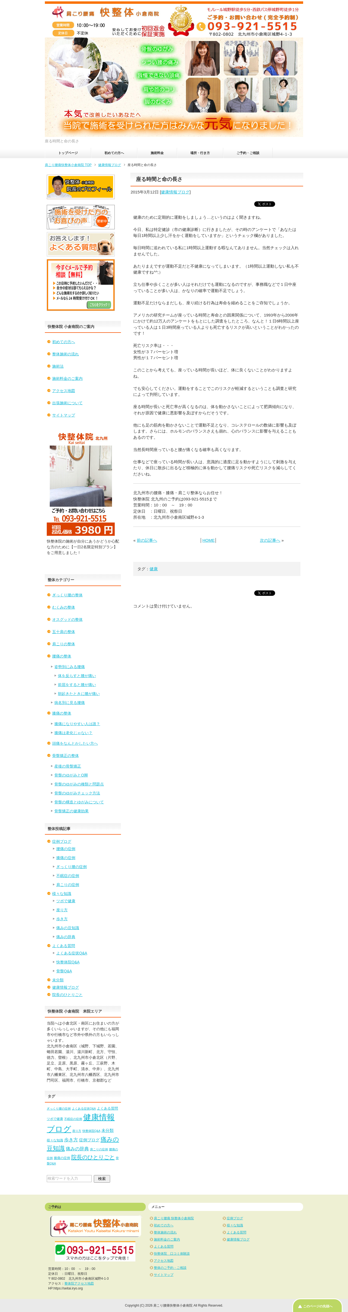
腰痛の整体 (61, 656)
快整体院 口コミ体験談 (172, 1253)
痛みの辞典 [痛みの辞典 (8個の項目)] (77, 1148)
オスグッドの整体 (67, 619)
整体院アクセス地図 (79, 1283)
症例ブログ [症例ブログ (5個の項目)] (89, 1140)
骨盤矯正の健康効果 (71, 811)
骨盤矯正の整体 (65, 755)
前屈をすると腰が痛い (77, 684)
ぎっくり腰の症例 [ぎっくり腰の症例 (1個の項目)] (59, 1108)
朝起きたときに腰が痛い (79, 693)
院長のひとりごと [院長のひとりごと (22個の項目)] (93, 1157)
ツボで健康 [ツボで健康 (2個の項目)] (55, 1119)
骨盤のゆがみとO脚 (71, 775)
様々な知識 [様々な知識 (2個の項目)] (55, 1140)
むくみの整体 (63, 607)
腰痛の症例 (65, 849)
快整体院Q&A (68, 962)
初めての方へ (114, 153)
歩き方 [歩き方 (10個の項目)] (71, 1139)
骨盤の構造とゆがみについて (79, 802)
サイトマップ (63, 415)
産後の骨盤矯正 (67, 766)
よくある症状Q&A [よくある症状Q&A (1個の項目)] (84, 1108)
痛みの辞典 (65, 937)
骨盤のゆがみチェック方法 (77, 793)
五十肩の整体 (63, 632)
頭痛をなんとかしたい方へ (75, 743)
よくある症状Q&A (71, 953)
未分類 (58, 980)
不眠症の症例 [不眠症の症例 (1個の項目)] (73, 1118)
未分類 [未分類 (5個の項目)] (107, 1130)
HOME (208, 540)
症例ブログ (61, 841)
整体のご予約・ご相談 (170, 1268)
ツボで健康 (65, 901)
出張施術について (67, 403)
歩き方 (62, 919)
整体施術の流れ (65, 354)
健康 (154, 568)
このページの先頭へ (318, 1306)
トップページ (68, 153)
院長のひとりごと (67, 994)
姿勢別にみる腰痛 (69, 667)
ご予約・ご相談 (248, 153)
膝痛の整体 (61, 713)
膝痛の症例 (65, 858)
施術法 (58, 366)
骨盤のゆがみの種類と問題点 (79, 784)
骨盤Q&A (64, 971)
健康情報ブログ (175, 192)
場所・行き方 (200, 153)
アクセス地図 (63, 391)
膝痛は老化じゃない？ (73, 733)
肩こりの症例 (67, 884)
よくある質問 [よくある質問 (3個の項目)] (107, 1108)
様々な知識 (61, 893)
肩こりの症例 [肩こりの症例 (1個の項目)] (99, 1149)
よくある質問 (63, 946)
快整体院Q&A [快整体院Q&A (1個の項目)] (91, 1130)
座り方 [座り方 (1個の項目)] (76, 1130)
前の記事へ (147, 540)
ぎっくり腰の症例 (71, 867)
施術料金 (157, 153)
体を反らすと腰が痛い (77, 676)
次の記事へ (270, 540)
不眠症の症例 (67, 875)
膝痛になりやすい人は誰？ (77, 724)
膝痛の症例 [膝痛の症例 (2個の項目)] (62, 1158)
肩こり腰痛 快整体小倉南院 (174, 1218)
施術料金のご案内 (67, 378)
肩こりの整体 (63, 644)
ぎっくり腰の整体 (67, 595)
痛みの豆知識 (67, 928)
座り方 (62, 910)
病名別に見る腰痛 (69, 702)
